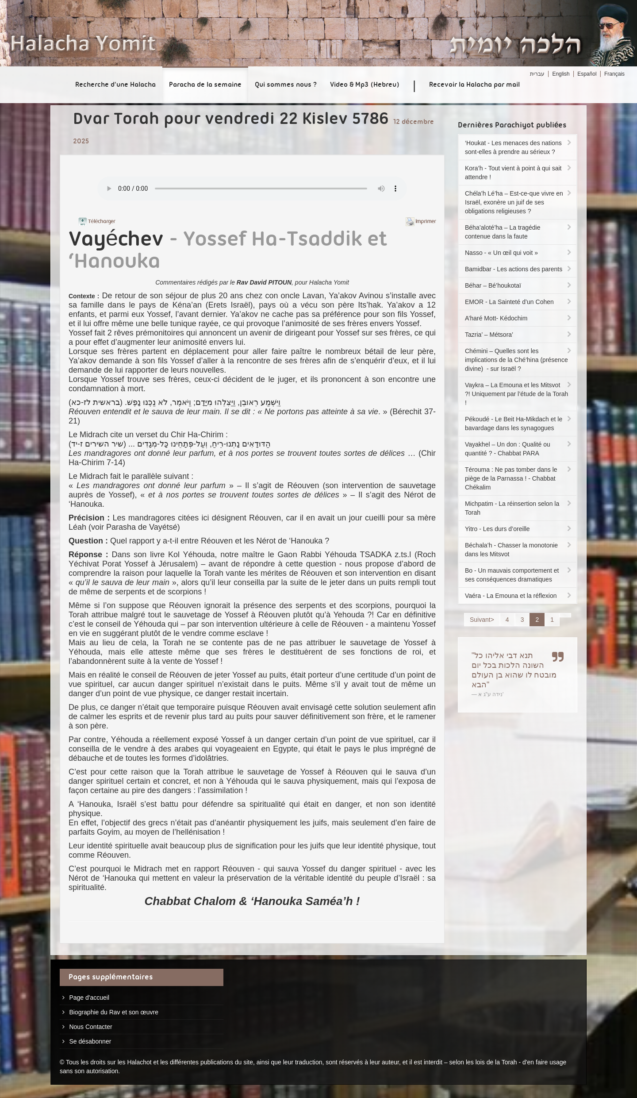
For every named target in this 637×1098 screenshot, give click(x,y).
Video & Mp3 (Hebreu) (364, 85)
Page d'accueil (89, 997)
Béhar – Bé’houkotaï (519, 285)
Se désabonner (90, 1041)
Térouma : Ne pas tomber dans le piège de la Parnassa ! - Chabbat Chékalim (519, 478)
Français (614, 74)
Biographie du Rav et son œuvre (113, 1012)
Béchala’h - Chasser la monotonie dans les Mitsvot (519, 550)
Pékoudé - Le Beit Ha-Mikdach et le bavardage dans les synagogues (519, 423)
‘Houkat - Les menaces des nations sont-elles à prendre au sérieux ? (519, 147)
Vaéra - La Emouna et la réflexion (519, 595)
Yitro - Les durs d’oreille (519, 528)
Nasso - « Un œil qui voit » (519, 252)
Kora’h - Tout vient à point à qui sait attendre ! (519, 173)
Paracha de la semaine (205, 85)
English (560, 74)
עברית (537, 74)
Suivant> (482, 619)
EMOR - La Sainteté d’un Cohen (519, 301)
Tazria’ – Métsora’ (519, 334)
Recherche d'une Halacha (115, 85)
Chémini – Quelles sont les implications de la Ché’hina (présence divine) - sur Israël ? (519, 359)
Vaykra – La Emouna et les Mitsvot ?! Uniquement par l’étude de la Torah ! (519, 393)
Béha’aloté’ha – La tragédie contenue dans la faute (519, 232)
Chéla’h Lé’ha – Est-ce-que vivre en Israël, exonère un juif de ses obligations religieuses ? (519, 202)
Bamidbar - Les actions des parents (519, 269)
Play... (252, 188)
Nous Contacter (90, 1026)
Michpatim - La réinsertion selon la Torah (519, 508)
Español (586, 74)
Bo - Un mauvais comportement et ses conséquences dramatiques (519, 575)
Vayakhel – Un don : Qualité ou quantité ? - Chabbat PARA (519, 449)
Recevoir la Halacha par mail (474, 85)
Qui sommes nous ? (286, 85)
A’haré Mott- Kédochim (519, 318)
